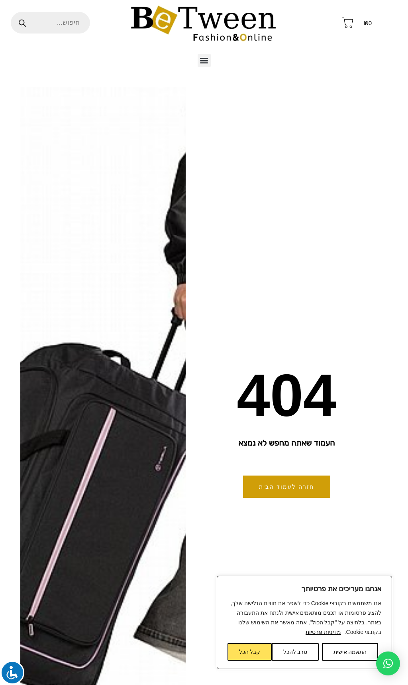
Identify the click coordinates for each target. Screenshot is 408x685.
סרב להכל (295, 652)
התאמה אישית (350, 652)
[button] (204, 60)
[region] (304, 622)
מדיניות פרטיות (323, 632)
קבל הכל (250, 652)
